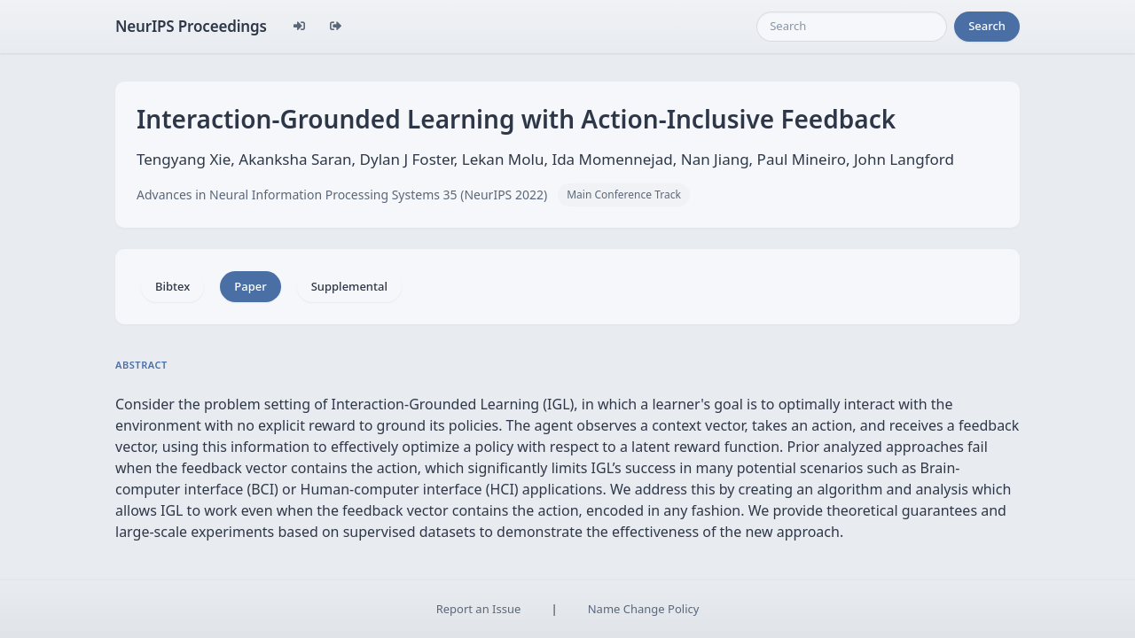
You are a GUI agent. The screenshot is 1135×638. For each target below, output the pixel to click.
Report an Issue (478, 609)
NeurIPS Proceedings (191, 26)
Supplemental (349, 286)
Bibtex (172, 286)
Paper (250, 286)
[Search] (851, 27)
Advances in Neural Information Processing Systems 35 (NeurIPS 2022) (342, 194)
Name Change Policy (644, 609)
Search (987, 26)
